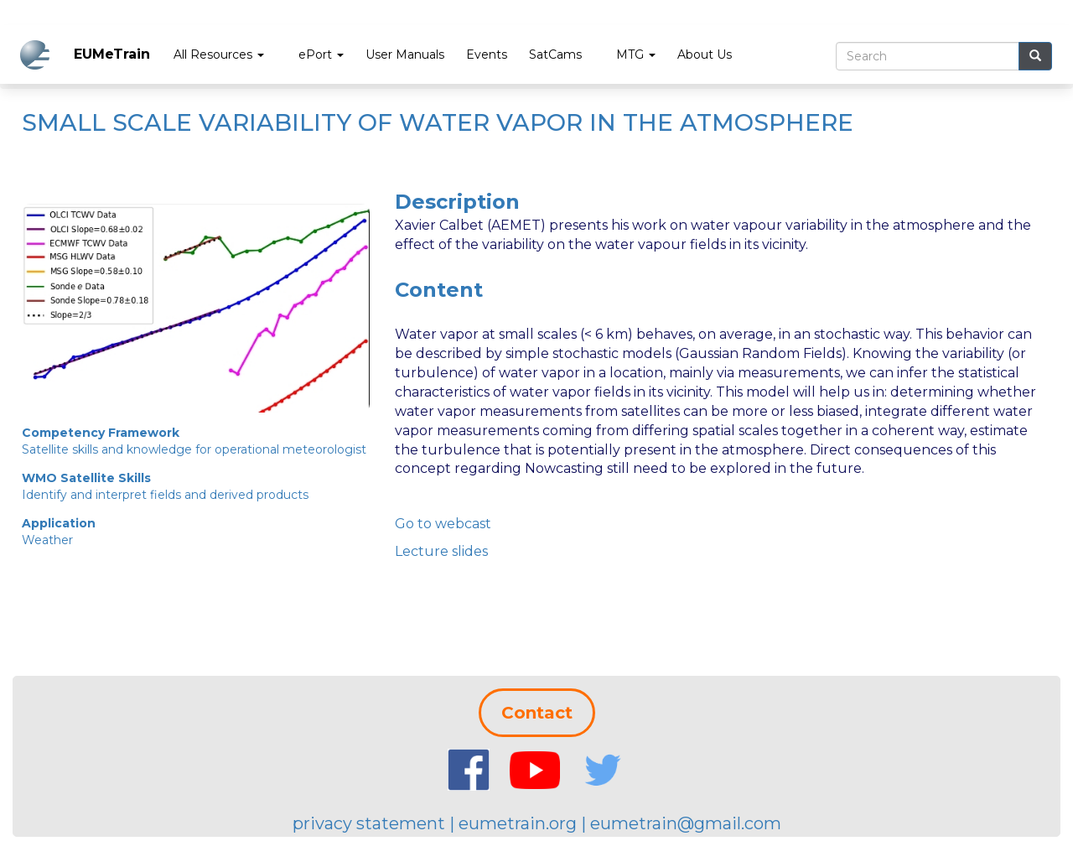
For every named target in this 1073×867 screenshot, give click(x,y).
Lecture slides (441, 551)
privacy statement (369, 823)
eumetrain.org (518, 823)
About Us (704, 54)
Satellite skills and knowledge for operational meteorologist (194, 449)
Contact (537, 713)
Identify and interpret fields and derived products (165, 494)
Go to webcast (443, 524)
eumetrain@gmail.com (685, 823)
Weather (47, 540)
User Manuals (404, 54)
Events (486, 54)
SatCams (555, 54)
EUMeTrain (112, 54)
